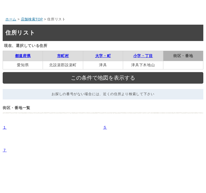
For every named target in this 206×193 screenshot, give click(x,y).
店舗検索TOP (32, 19)
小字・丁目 (143, 56)
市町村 (63, 56)
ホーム (10, 19)
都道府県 (23, 56)
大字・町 (103, 56)
